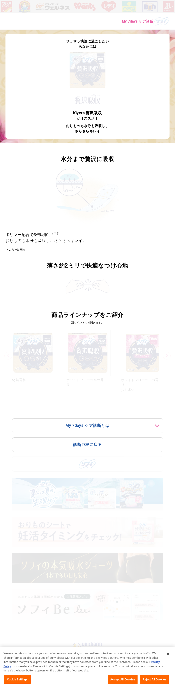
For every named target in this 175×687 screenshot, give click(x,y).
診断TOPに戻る (87, 444)
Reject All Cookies (154, 681)
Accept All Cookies (122, 681)
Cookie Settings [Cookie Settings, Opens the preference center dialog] (17, 681)
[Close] (168, 655)
